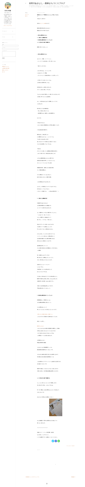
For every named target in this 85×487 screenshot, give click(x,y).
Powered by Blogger (50, 483)
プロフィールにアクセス (8, 25)
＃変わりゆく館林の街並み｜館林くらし (45, 314)
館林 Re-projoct (40, 326)
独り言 (26, 16)
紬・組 (3, 71)
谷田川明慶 (7, 10)
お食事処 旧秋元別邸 (5, 68)
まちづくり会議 (43, 23)
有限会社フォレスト (5, 66)
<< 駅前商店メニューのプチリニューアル (32, 476)
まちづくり (27, 14)
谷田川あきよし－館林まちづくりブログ (47, 3)
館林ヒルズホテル (5, 70)
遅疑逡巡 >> (73, 476)
